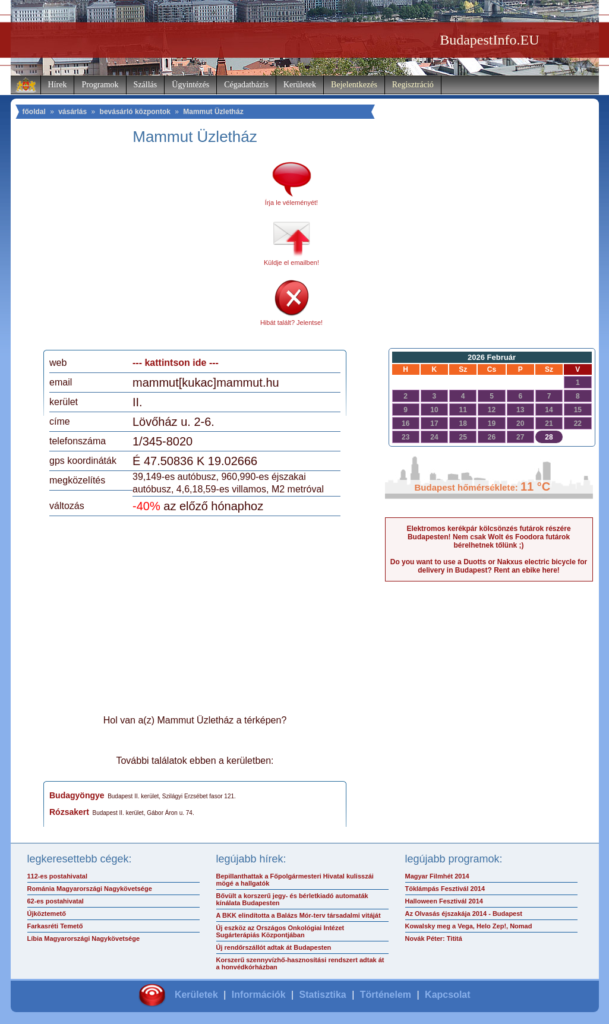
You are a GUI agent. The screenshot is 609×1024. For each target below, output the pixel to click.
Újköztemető (46, 913)
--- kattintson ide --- (175, 363)
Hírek (57, 84)
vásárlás (72, 112)
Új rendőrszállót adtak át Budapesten (274, 947)
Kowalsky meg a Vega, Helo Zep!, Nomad (468, 926)
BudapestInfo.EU (489, 40)
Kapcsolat (447, 995)
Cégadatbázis (246, 84)
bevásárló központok (135, 112)
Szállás (145, 84)
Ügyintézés (190, 84)
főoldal (34, 112)
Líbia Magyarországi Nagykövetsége (83, 938)
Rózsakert (69, 812)
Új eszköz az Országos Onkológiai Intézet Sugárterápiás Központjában (280, 931)
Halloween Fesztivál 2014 (444, 901)
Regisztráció (413, 84)
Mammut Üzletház (213, 112)
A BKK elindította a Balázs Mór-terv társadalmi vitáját (298, 915)
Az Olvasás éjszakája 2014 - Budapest (464, 913)
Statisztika (322, 995)
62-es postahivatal (55, 901)
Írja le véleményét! (291, 202)
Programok (99, 84)
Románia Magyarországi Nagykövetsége (89, 888)
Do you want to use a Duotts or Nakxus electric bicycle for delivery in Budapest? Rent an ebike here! (488, 566)
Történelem (385, 995)
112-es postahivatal (57, 876)
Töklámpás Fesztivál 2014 (445, 888)
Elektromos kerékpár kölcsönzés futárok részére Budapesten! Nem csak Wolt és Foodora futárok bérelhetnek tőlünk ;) (488, 536)
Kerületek (299, 84)
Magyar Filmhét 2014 (437, 876)
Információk (259, 995)
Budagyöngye (77, 795)
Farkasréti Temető (55, 926)
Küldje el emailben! (291, 262)
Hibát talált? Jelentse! (291, 322)
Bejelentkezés (354, 84)
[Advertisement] (149, 252)
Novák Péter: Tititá (433, 938)
